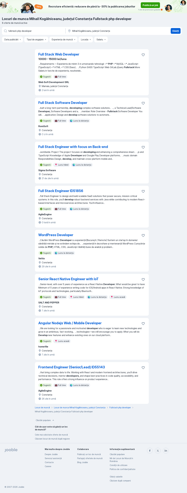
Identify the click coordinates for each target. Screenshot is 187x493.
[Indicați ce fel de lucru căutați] (33, 31)
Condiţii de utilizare (118, 465)
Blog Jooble (82, 462)
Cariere (48, 466)
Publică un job (150, 5)
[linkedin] (166, 451)
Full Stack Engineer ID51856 (60, 191)
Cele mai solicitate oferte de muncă (51, 434)
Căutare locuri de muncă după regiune (52, 438)
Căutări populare (45, 420)
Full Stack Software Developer (62, 103)
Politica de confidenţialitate (122, 469)
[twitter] (158, 451)
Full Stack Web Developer (58, 54)
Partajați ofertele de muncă (89, 458)
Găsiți (175, 30)
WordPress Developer (55, 235)
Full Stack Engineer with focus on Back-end (73, 147)
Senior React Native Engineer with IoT (68, 279)
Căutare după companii (120, 480)
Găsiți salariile (116, 476)
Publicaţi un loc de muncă (89, 454)
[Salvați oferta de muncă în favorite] (143, 55)
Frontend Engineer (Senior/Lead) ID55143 (71, 367)
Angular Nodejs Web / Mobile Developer (70, 323)
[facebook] (150, 451)
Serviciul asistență (53, 458)
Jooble (21, 487)
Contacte (49, 462)
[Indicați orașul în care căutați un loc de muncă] (97, 31)
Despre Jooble (51, 454)
